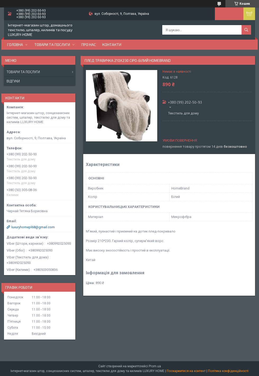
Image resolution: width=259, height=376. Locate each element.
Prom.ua (155, 366)
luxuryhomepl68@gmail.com (33, 227)
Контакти (111, 44)
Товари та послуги (52, 44)
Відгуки (13, 81)
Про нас (88, 44)
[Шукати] (246, 30)
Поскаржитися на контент (186, 371)
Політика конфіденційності (228, 371)
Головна (15, 44)
